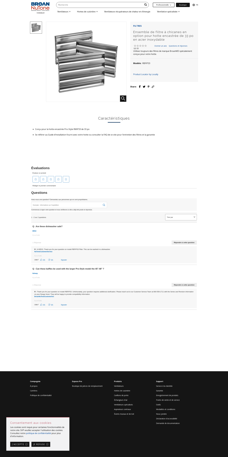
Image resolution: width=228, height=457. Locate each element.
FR (195, 5)
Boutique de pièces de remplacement (87, 386)
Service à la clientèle (164, 386)
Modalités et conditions (165, 409)
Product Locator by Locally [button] (145, 74)
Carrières (33, 390)
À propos (33, 386)
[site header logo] (40, 7)
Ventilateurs (119, 386)
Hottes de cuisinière (122, 390)
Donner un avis (160, 46)
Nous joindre (161, 414)
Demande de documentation (168, 423)
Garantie (159, 390)
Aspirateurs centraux (122, 409)
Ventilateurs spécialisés (123, 404)
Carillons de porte (121, 395)
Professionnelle (163, 5)
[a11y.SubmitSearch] (146, 5)
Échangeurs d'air (120, 400)
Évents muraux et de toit (124, 414)
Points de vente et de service (168, 400)
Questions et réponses (178, 46)
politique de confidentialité (38, 433)
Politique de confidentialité (41, 395)
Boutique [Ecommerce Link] (183, 5)
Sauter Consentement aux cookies (6, 417)
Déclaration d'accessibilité (166, 418)
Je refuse (39, 444)
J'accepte (18, 444)
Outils (158, 404)
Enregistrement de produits (167, 395)
